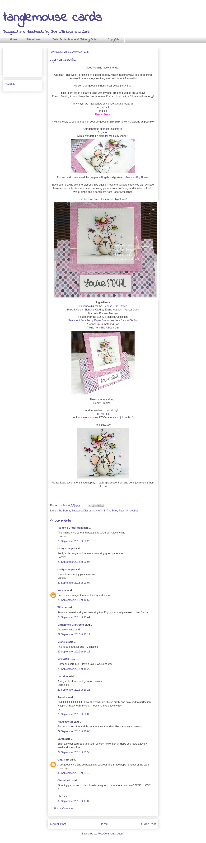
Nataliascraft (65, 721)
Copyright (114, 39)
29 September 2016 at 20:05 (73, 714)
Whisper (62, 607)
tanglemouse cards (52, 17)
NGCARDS (63, 659)
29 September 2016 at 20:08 (73, 731)
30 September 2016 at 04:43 (73, 773)
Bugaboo (103, 132)
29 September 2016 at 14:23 (73, 651)
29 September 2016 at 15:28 (73, 669)
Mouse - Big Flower (137, 177)
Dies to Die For (129, 320)
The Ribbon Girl (110, 327)
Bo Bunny (64, 510)
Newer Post (58, 824)
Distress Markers (93, 510)
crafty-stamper (66, 548)
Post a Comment (63, 808)
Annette (62, 697)
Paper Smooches (128, 510)
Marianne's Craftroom (70, 624)
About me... (34, 39)
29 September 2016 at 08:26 (73, 541)
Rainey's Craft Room (70, 527)
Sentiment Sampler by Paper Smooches (91, 320)
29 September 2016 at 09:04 (73, 561)
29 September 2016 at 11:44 (73, 617)
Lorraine (62, 676)
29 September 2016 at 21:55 (73, 752)
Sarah (61, 739)
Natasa (61, 590)
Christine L (64, 780)
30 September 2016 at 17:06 (73, 801)
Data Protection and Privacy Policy (75, 39)
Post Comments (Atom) (111, 833)
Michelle (62, 642)
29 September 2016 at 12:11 (73, 634)
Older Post (148, 824)
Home (13, 39)
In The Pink (103, 107)
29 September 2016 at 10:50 (73, 600)
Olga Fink (63, 759)
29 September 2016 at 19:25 (73, 689)
